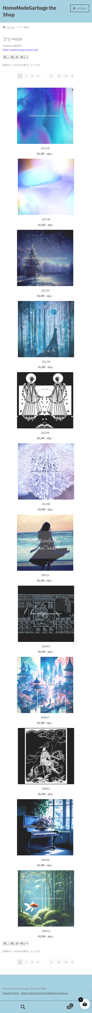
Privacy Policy (11, 993)
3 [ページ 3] (32, 75)
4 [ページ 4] (38, 75)
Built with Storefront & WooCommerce (45, 993)
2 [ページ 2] (26, 75)
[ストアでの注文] (15, 57)
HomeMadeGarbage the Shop (29, 11)
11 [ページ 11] (51, 75)
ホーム (10, 27)
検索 (23, 1007)
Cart (60, 1005)
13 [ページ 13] (66, 75)
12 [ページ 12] (59, 75)
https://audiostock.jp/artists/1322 (20, 49)
